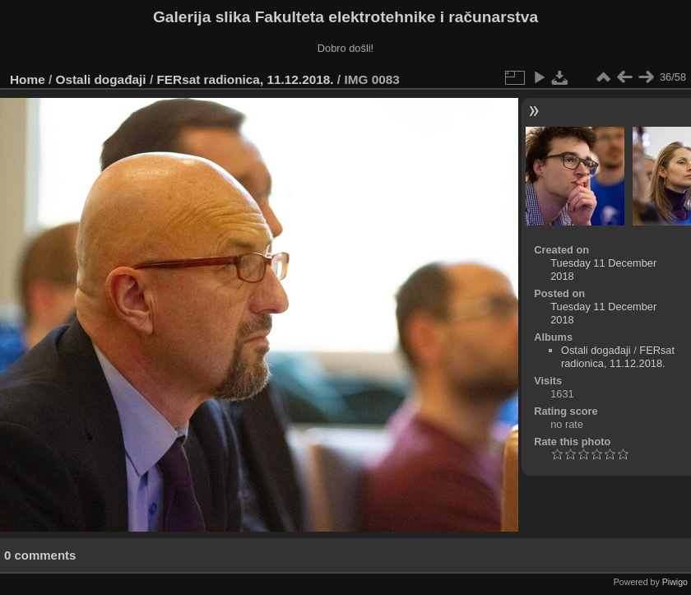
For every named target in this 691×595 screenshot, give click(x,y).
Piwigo (675, 582)
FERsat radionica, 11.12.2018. (244, 79)
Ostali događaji (101, 79)
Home (27, 79)
